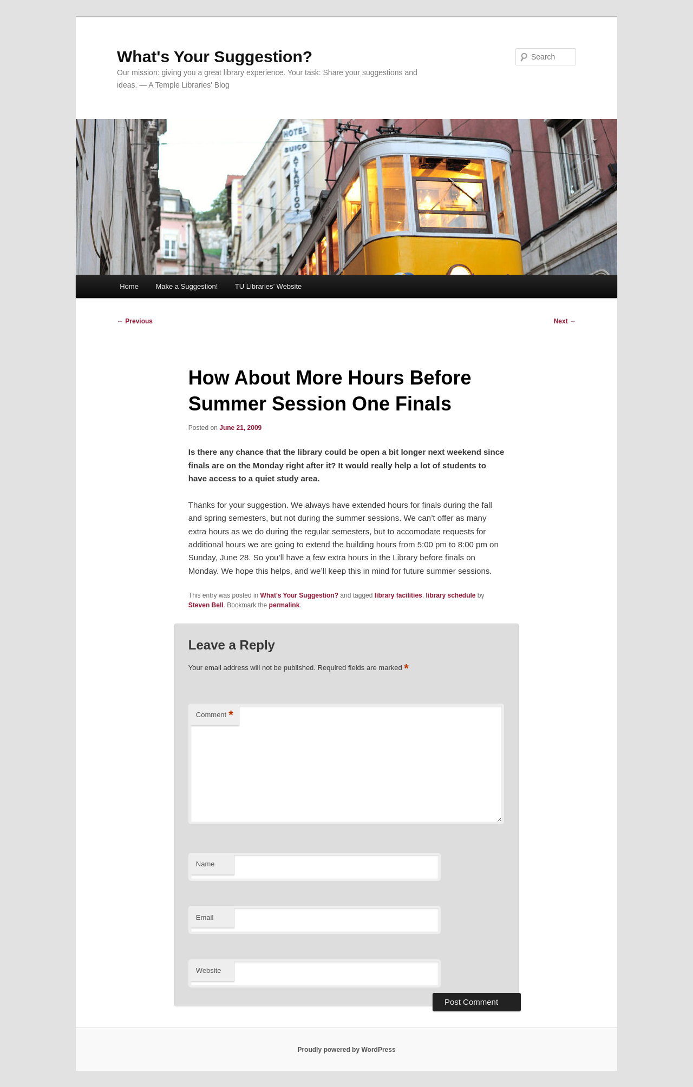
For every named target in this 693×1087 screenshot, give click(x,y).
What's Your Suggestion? (214, 56)
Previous (135, 321)
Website (208, 970)
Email (205, 917)
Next (565, 321)
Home (129, 286)
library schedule (450, 595)
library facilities (398, 595)
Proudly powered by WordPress (346, 1049)
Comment (214, 715)
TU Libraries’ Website (268, 286)
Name (205, 864)
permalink (284, 605)
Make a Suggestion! (186, 286)
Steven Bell (206, 605)
